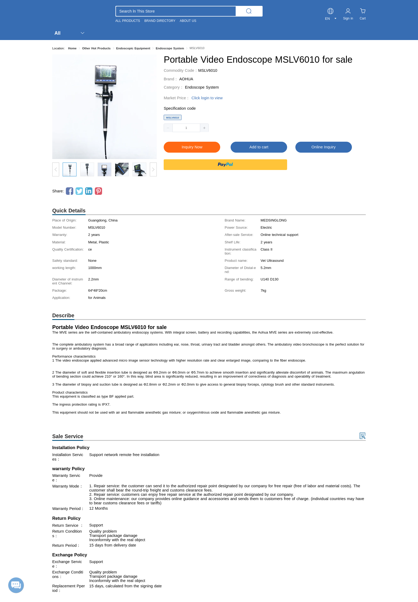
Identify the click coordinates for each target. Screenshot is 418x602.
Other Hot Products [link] (96, 48)
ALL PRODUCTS (127, 21)
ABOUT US (188, 21)
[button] (168, 128)
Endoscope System (202, 87)
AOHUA (186, 79)
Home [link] (72, 48)
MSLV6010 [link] (197, 48)
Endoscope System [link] (170, 48)
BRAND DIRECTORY (159, 21)
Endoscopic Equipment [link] (133, 48)
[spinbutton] (186, 128)
